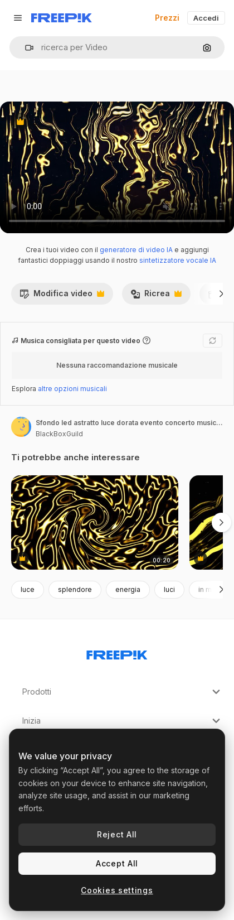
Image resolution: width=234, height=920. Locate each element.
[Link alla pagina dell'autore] (21, 427)
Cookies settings (117, 890)
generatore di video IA (136, 249)
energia (127, 589)
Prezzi (167, 17)
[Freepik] (61, 17)
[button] (24, 48)
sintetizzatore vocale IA (177, 260)
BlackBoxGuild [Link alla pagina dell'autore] (59, 434)
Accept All (117, 863)
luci (169, 589)
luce (28, 589)
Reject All (117, 834)
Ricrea (156, 296)
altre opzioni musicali (72, 388)
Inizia (122, 721)
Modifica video (62, 296)
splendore (75, 589)
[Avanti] (221, 293)
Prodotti (122, 692)
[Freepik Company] (117, 652)
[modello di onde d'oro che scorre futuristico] (94, 522)
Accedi (206, 17)
